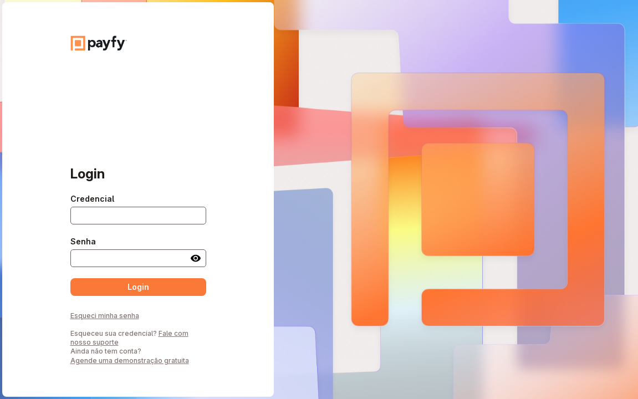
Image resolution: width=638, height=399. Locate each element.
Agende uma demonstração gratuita (129, 360)
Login (138, 286)
